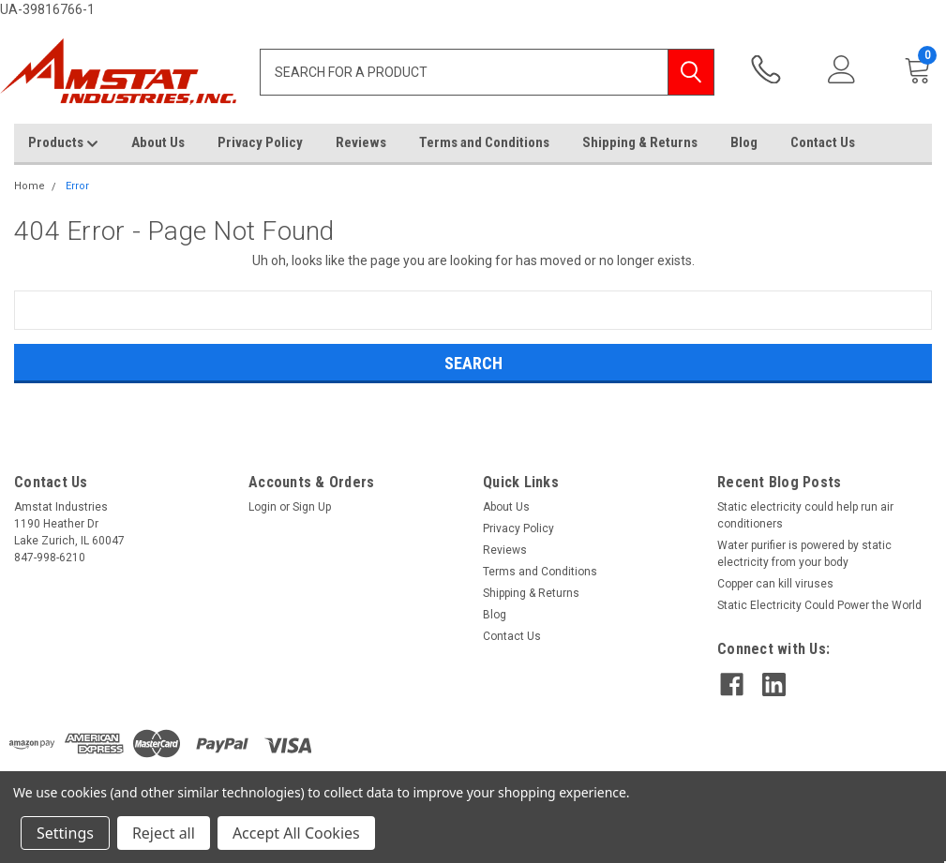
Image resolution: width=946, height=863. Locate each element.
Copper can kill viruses (775, 583)
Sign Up (312, 506)
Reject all (163, 833)
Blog (744, 142)
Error (77, 186)
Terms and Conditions (484, 142)
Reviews (361, 142)
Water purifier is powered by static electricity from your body (804, 554)
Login (262, 506)
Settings (65, 833)
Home (29, 186)
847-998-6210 (766, 69)
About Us (158, 142)
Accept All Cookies (296, 833)
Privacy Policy (260, 142)
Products (63, 143)
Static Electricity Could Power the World (819, 605)
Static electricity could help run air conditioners (805, 515)
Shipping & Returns (640, 142)
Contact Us (822, 142)
